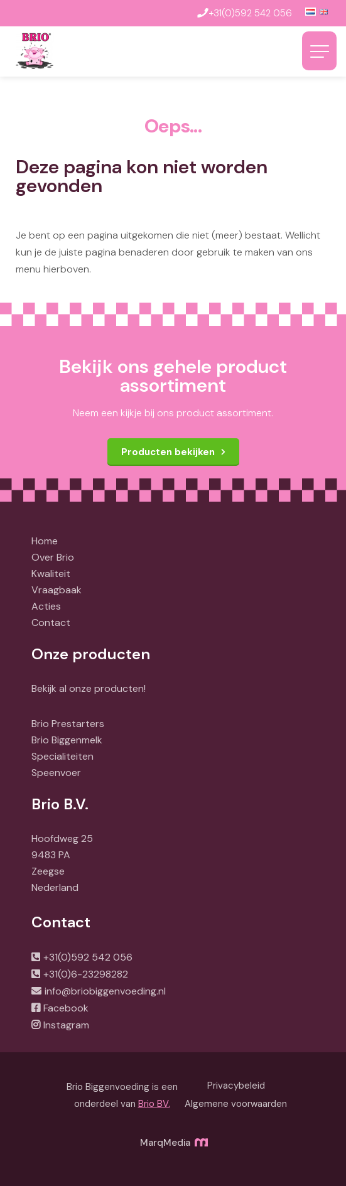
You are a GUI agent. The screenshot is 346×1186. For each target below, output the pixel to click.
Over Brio (52, 557)
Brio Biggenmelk (66, 740)
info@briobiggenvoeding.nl (105, 991)
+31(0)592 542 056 (87, 957)
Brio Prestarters (67, 723)
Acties (46, 606)
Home (44, 540)
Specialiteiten (62, 756)
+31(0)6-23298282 (85, 974)
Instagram (66, 1025)
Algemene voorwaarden (236, 1103)
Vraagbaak (56, 589)
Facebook (66, 1008)
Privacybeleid (236, 1085)
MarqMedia (173, 1142)
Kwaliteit (50, 573)
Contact (50, 622)
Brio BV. (154, 1103)
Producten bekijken (168, 452)
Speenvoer (56, 772)
